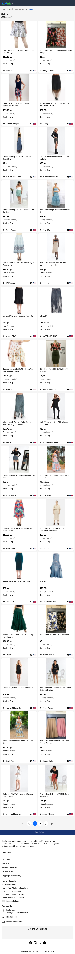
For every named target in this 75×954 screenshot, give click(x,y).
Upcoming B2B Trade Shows (13, 898)
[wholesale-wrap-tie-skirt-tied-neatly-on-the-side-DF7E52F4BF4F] (19, 194)
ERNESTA (43, 316)
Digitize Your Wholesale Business (15, 895)
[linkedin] (44, 943)
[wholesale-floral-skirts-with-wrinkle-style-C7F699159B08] (56, 619)
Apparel (10, 9)
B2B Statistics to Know (11, 901)
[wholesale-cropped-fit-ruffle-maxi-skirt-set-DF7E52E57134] (19, 725)
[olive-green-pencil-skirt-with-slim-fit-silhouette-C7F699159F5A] (56, 353)
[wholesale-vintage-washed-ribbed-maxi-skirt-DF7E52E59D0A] (56, 194)
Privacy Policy (7, 872)
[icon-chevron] (29, 823)
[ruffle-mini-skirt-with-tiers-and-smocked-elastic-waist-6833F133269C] (19, 778)
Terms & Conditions (9, 868)
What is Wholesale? (9, 885)
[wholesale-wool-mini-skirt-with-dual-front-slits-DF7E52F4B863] (19, 459)
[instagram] (35, 943)
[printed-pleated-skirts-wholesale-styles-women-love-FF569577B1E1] (19, 247)
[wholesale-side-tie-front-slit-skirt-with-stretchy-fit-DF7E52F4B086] (56, 778)
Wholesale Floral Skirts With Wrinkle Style (56, 635)
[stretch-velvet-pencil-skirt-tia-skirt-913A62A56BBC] (19, 565)
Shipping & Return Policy (11, 876)
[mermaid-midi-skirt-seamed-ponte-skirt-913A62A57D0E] (19, 300)
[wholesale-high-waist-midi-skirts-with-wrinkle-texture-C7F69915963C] (56, 725)
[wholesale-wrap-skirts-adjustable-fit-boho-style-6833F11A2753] (19, 141)
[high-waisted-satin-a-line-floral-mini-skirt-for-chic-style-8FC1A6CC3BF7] (19, 34)
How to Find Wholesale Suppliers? (15, 888)
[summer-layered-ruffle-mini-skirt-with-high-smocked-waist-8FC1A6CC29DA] (19, 353)
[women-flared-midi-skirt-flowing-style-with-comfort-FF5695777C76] (19, 512)
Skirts (31, 9)
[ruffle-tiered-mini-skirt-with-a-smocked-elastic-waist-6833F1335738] (56, 406)
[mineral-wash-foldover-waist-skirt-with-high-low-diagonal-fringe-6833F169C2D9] (19, 406)
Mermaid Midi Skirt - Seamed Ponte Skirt (18, 316)
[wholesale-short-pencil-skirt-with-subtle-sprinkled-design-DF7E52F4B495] (56, 672)
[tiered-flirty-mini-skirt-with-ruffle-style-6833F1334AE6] (19, 672)
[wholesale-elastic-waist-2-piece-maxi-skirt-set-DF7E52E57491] (56, 459)
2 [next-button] (40, 823)
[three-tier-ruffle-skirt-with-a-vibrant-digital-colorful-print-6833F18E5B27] (19, 87)
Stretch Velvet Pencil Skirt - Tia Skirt (16, 581)
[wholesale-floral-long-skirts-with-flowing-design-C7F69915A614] (56, 34)
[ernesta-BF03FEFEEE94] (56, 300)
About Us (5, 864)
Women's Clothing (21, 9)
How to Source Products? (12, 891)
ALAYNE (43, 581)
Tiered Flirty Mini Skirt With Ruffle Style (18, 688)
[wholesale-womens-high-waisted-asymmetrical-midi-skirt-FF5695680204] (56, 247)
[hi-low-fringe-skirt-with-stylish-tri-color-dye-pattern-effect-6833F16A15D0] (56, 87)
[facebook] (31, 943)
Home (3, 9)
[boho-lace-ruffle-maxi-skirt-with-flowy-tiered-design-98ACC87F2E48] (19, 619)
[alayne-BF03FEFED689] (56, 565)
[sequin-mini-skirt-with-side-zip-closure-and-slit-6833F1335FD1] (56, 141)
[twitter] (40, 943)
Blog (3, 856)
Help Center (6, 860)
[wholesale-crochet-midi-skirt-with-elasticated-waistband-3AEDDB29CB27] (56, 512)
